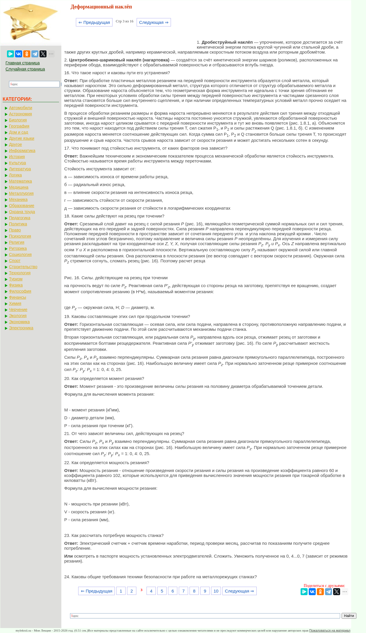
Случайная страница (25, 69)
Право (15, 230)
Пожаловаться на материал (329, 630)
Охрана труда (22, 211)
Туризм (15, 279)
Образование (21, 205)
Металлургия (21, 193)
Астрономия (20, 114)
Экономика (19, 321)
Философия (20, 291)
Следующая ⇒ (154, 22)
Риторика (18, 248)
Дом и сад (18, 132)
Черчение (18, 309)
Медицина (18, 187)
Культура (17, 162)
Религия (16, 242)
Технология (20, 272)
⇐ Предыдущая (94, 22)
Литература (20, 169)
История (17, 156)
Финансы (17, 297)
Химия (15, 303)
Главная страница (23, 63)
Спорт (14, 260)
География (19, 126)
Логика (15, 175)
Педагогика (19, 217)
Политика (18, 224)
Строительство (23, 266)
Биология (18, 120)
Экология (17, 315)
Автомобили (20, 107)
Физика (16, 285)
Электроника (21, 328)
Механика (18, 199)
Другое (15, 144)
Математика (20, 181)
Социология (20, 254)
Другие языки (21, 138)
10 (216, 590)
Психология (20, 236)
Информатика (22, 150)
